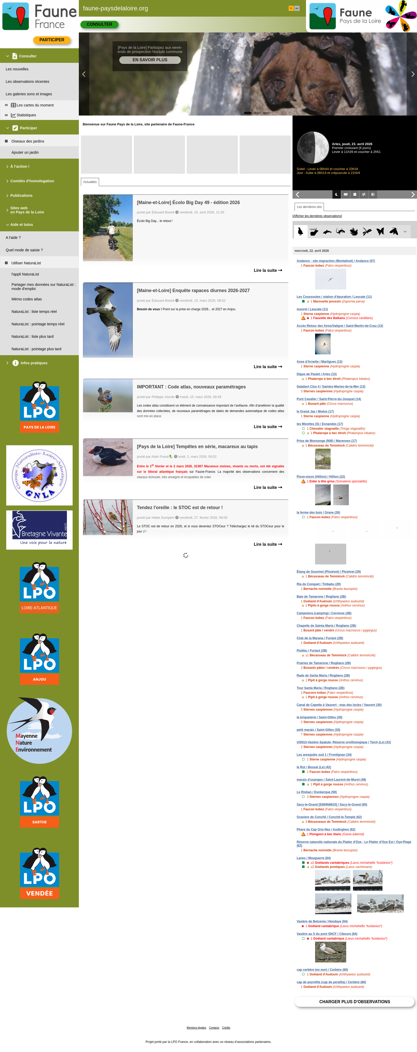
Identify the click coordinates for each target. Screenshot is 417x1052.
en (297, 8)
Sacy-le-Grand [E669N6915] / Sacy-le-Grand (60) (332, 804)
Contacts (214, 1027)
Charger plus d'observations (354, 1002)
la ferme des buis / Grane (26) (318, 512)
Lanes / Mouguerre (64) (314, 858)
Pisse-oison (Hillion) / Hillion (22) (321, 476)
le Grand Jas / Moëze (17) (315, 411)
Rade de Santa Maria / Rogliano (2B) (323, 675)
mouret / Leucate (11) (312, 309)
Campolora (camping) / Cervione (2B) (324, 613)
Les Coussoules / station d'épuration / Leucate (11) (334, 297)
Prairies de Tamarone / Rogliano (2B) (324, 663)
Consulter (99, 24)
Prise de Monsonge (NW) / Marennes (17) (327, 441)
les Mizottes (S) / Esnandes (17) (320, 424)
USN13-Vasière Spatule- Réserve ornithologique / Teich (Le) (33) (344, 742)
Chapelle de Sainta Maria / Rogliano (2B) (326, 626)
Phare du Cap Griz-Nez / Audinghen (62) (326, 829)
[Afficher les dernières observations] (317, 216)
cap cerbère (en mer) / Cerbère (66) (322, 970)
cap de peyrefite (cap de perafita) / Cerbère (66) (331, 982)
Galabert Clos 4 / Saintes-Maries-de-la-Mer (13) (331, 386)
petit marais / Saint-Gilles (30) (318, 730)
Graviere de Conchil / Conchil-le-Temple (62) (329, 817)
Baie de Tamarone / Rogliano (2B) (321, 596)
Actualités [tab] (90, 182)
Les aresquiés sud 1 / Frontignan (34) (324, 755)
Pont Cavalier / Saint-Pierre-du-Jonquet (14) (329, 399)
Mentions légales (196, 1027)
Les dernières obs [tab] (309, 207)
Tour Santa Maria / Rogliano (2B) (320, 688)
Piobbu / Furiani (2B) (312, 650)
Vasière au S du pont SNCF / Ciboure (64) (327, 934)
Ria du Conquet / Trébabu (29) (319, 584)
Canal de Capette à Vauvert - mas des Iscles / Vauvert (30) (339, 705)
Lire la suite (268, 270)
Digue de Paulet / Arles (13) (317, 374)
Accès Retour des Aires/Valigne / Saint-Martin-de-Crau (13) (340, 326)
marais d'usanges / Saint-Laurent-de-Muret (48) (331, 779)
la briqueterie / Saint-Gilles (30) (319, 717)
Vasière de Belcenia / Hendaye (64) (322, 921)
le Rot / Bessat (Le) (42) (314, 767)
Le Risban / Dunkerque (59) (317, 792)
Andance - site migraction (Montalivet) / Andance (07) (336, 261)
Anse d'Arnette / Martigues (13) (319, 361)
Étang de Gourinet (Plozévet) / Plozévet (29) (329, 572)
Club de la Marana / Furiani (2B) (320, 638)
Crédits (226, 1027)
